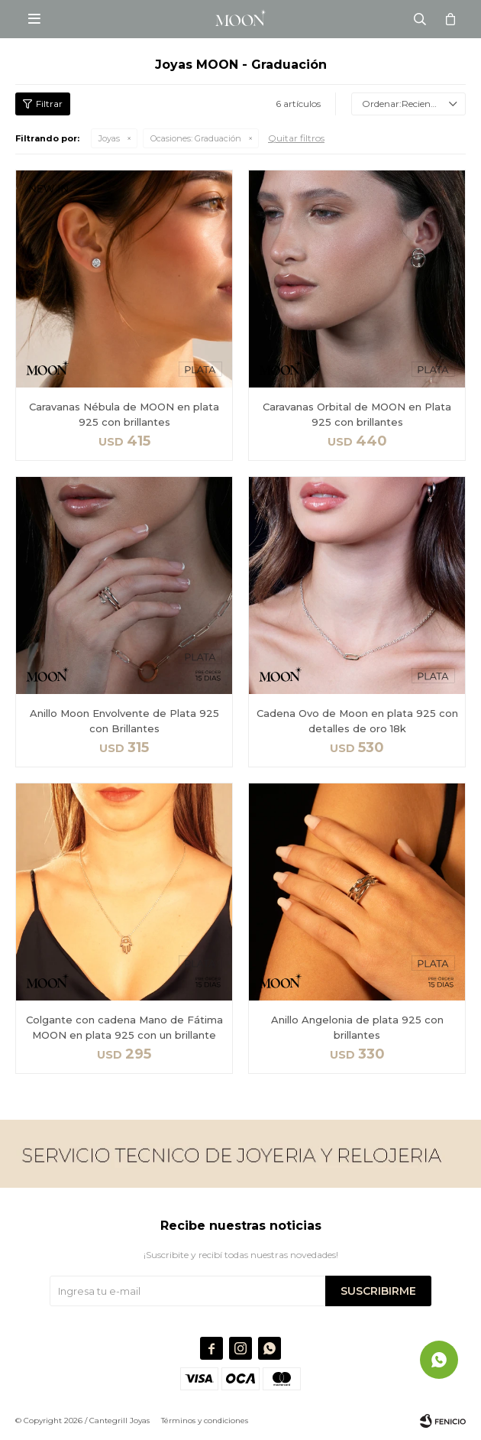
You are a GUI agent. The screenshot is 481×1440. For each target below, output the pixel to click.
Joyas (109, 138)
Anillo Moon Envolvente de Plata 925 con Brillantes (124, 721)
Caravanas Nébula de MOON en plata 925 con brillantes (124, 414)
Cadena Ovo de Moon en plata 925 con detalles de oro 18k (357, 721)
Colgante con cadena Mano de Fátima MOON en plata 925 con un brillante (124, 1027)
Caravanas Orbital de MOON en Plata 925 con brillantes (357, 414)
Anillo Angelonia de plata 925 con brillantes (357, 1027)
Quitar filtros (296, 138)
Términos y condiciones (204, 1420)
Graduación (195, 138)
